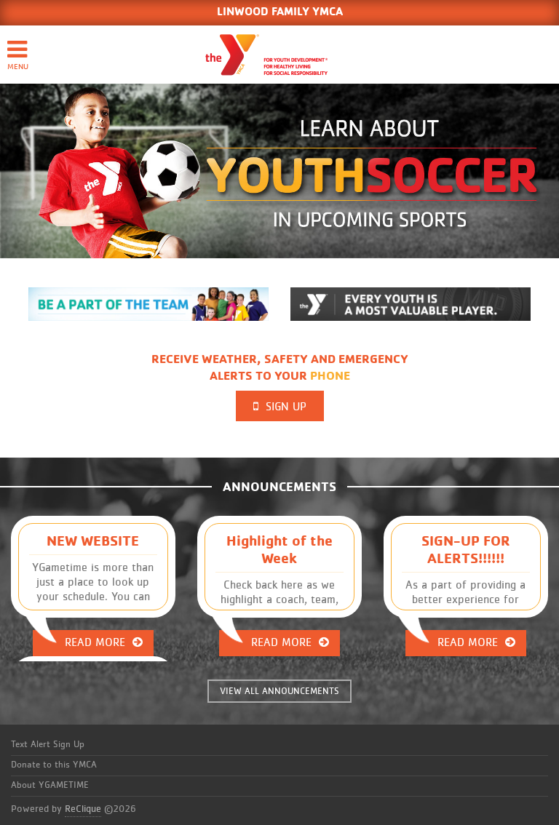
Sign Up (279, 406)
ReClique (83, 809)
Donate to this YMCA (54, 765)
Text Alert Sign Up (47, 744)
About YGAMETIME (50, 785)
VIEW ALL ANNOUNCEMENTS (279, 691)
